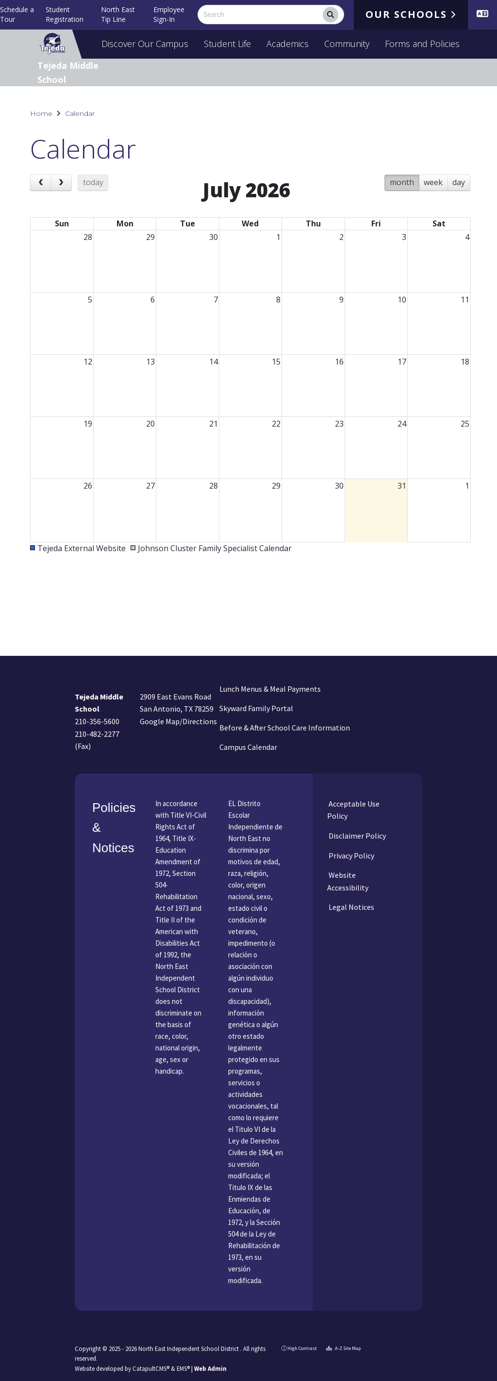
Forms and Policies (422, 43)
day (458, 182)
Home (41, 113)
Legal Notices (350, 907)
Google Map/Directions (178, 721)
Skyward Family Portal (256, 708)
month (402, 182)
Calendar (80, 113)
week (433, 182)
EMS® (183, 1368)
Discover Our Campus (144, 43)
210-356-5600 (97, 721)
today (93, 182)
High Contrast (302, 1348)
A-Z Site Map (343, 1348)
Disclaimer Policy (356, 836)
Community (346, 43)
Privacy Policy (350, 855)
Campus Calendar (248, 747)
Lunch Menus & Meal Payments (270, 689)
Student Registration (64, 14)
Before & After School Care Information (284, 727)
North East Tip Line (118, 14)
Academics (287, 43)
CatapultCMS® (151, 1368)
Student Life (227, 43)
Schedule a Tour (17, 14)
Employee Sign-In (168, 14)
